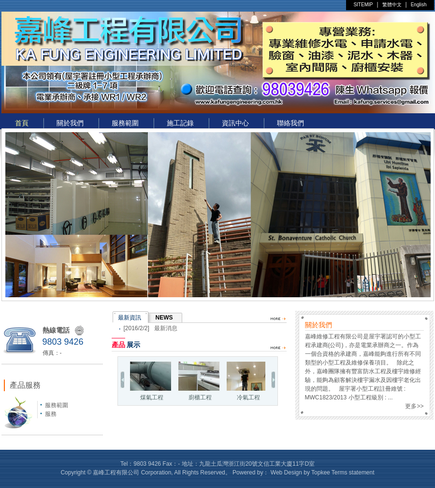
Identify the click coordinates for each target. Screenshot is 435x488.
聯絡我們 (290, 123)
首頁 (22, 123)
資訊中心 (235, 123)
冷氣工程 (247, 381)
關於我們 (70, 123)
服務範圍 (125, 123)
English (419, 4)
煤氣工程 (150, 381)
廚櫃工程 (198, 381)
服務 (51, 414)
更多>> (414, 406)
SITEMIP (363, 4)
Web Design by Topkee (300, 472)
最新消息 (165, 328)
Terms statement (353, 472)
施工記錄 (180, 123)
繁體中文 (392, 4)
